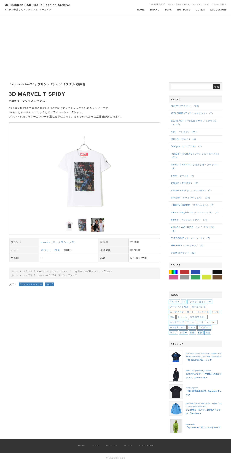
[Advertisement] (115, 49)
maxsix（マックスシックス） (59, 242)
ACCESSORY (218, 9)
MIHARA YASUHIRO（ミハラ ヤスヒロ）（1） (193, 229)
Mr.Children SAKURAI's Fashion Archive (37, 7)
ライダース (204, 327)
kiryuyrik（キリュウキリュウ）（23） (191, 197)
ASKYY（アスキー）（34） (185, 106)
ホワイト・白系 (50, 250)
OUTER (200, 9)
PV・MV (174, 301)
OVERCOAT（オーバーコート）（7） (191, 238)
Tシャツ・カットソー (31, 284)
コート (190, 312)
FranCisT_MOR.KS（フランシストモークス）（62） (195, 156)
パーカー (211, 322)
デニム (190, 322)
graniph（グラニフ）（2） (185, 183)
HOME (141, 9)
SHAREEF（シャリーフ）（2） (188, 245)
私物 (200, 332)
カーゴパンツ (199, 307)
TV (183, 301)
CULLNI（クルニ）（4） (184, 139)
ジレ (172, 317)
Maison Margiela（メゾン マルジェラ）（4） (195, 212)
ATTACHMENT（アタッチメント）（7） (192, 113)
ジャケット (203, 312)
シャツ (215, 312)
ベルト (192, 327)
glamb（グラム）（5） (183, 175)
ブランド (27, 271)
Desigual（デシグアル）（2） (187, 146)
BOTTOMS (183, 9)
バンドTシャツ (178, 327)
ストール (182, 317)
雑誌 (207, 332)
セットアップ (177, 322)
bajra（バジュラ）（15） (184, 131)
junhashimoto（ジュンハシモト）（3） (192, 190)
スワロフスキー (198, 317)
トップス (27, 275)
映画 (192, 332)
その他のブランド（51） (184, 253)
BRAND (155, 9)
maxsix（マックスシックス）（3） (189, 220)
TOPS (168, 9)
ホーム (15, 271)
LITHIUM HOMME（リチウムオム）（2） (193, 205)
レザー (183, 332)
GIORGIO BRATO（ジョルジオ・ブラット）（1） (195, 166)
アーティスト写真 (179, 307)
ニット (200, 322)
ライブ (49, 284)
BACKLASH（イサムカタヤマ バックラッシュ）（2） (194, 123)
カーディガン (177, 312)
